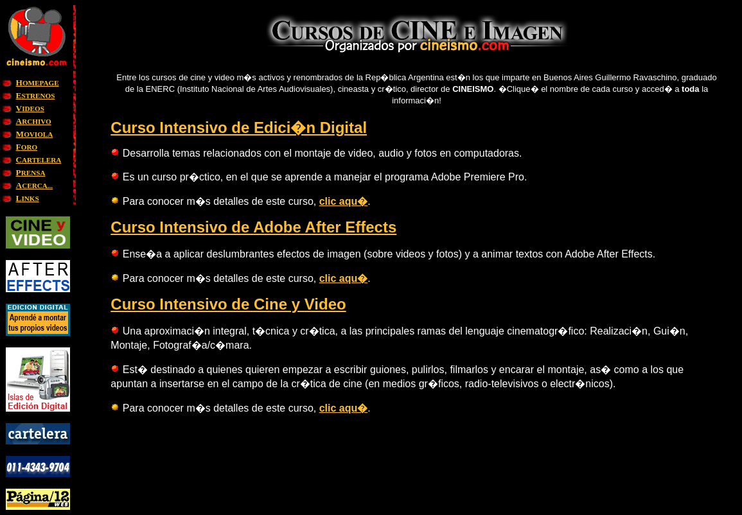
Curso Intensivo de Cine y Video (228, 304)
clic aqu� (343, 201)
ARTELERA (39, 160)
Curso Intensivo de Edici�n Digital (238, 127)
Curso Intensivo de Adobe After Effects (253, 227)
